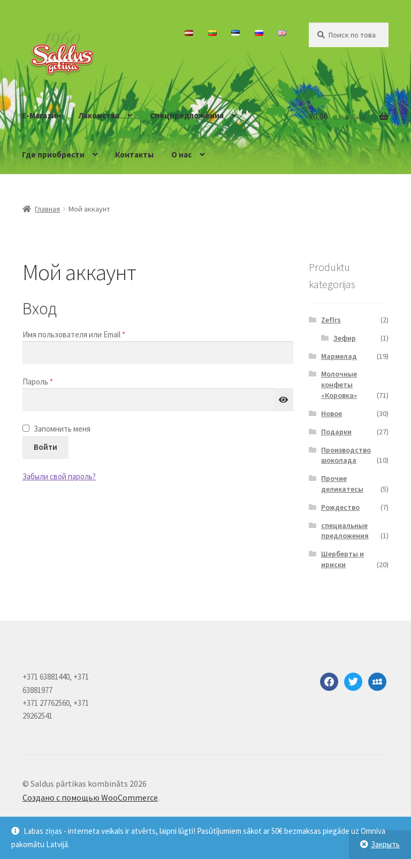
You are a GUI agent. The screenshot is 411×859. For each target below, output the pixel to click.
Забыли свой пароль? (59, 476)
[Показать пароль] (283, 399)
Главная (47, 209)
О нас (181, 154)
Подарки (336, 431)
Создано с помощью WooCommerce (90, 797)
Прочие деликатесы (342, 483)
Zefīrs (331, 320)
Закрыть (385, 844)
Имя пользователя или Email (96, 334)
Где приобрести (53, 154)
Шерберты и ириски (342, 559)
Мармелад (339, 356)
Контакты (134, 154)
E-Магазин (41, 115)
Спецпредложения (187, 115)
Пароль (60, 381)
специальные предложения (345, 531)
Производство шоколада (346, 455)
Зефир (344, 338)
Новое (331, 413)
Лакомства (99, 115)
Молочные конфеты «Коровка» (339, 384)
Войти (45, 447)
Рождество (340, 507)
